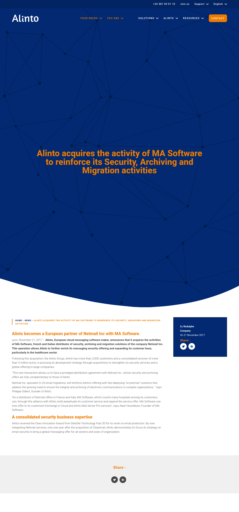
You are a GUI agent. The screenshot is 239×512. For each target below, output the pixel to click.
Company (185, 330)
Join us (185, 4)
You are (113, 18)
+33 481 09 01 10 (164, 4)
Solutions (146, 18)
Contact (218, 18)
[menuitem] (220, 4)
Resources (191, 18)
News (28, 320)
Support (199, 4)
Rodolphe (188, 326)
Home (18, 320)
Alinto (168, 18)
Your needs (89, 18)
